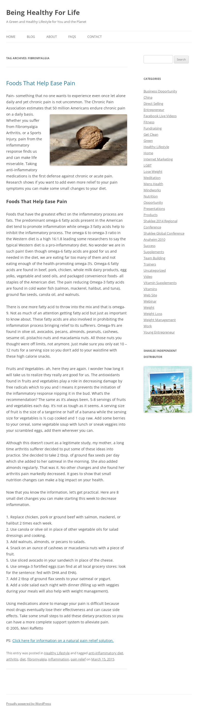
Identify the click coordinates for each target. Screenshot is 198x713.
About (51, 37)
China (148, 97)
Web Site (150, 295)
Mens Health (153, 184)
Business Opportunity (160, 91)
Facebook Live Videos (160, 116)
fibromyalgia (37, 659)
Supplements (154, 252)
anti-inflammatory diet (105, 653)
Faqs (72, 37)
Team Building (154, 258)
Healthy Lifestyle (57, 653)
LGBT (148, 165)
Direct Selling (153, 103)
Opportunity (153, 202)
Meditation (152, 177)
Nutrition (151, 196)
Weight (149, 307)
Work (148, 326)
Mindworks (152, 190)
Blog (31, 37)
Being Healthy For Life (43, 12)
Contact (94, 37)
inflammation (58, 659)
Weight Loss (153, 313)
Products (151, 214)
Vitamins (150, 289)
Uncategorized (155, 270)
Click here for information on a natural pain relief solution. (63, 640)
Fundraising (153, 128)
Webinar (150, 301)
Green (148, 140)
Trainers (150, 264)
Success (149, 245)
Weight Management (160, 319)
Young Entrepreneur (159, 332)
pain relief (78, 659)
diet (23, 659)
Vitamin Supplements (160, 282)
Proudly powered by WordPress (28, 703)
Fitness (149, 122)
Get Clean (151, 134)
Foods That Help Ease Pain (40, 83)
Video (148, 276)
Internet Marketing (158, 159)
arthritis (12, 659)
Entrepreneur (154, 109)
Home (10, 37)
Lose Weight (153, 171)
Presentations (154, 208)
